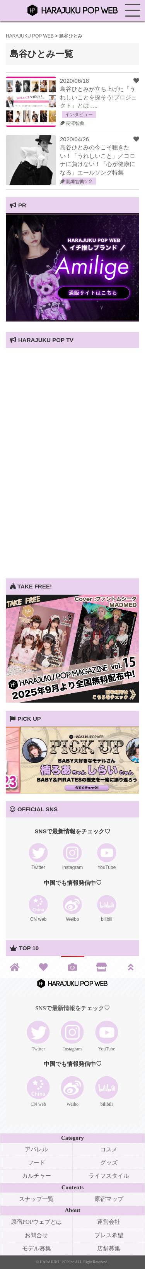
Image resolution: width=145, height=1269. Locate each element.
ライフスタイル (109, 1176)
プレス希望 (108, 1235)
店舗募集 (108, 1248)
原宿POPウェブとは (36, 1222)
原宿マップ (108, 1199)
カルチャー (36, 1176)
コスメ (109, 1149)
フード (36, 1163)
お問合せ (36, 1235)
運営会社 (108, 1222)
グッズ (109, 1163)
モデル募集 (36, 1248)
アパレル (36, 1149)
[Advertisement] (72, 505)
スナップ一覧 (36, 1199)
